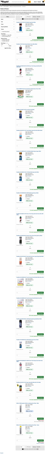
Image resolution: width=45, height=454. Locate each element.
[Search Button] (29, 2)
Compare (27, 28)
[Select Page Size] (29, 17)
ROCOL (29, 407)
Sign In (35, 1)
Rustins (29, 92)
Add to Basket (40, 37)
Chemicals (24, 6)
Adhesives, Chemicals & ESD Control (15, 6)
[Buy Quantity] (26, 38)
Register (39, 1)
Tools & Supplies (6, 6)
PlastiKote (29, 26)
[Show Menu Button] (1, 4)
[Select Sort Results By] (23, 17)
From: (2, 44)
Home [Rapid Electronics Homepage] (1, 6)
